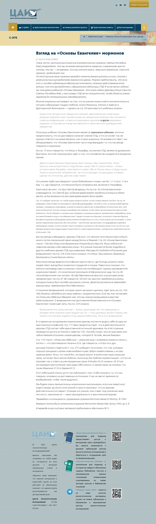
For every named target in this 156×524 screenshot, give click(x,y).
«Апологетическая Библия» (89, 461)
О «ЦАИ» (24, 27)
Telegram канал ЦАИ (86, 490)
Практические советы (102, 27)
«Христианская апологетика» (90, 433)
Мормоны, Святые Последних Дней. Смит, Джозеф (124, 36)
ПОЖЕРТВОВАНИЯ (139, 5)
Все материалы (125, 27)
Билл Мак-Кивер (48, 59)
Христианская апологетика (46, 27)
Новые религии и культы (75, 27)
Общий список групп (95, 36)
